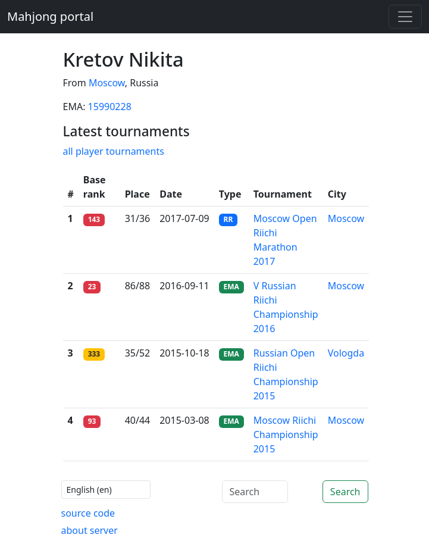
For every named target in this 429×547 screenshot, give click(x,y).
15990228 (109, 106)
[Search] (255, 491)
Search (345, 491)
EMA (231, 287)
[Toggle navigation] (405, 17)
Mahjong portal (50, 16)
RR (228, 219)
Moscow (107, 82)
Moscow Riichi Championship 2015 (285, 434)
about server (89, 530)
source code (88, 513)
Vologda (346, 353)
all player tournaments (113, 151)
